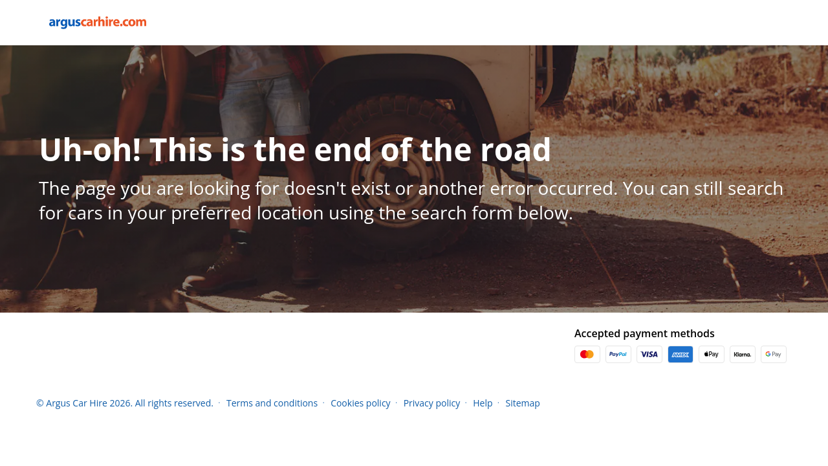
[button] (788, 402)
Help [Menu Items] (482, 403)
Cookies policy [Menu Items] (361, 403)
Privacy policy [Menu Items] (432, 403)
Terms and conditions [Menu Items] (272, 403)
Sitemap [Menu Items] (523, 403)
